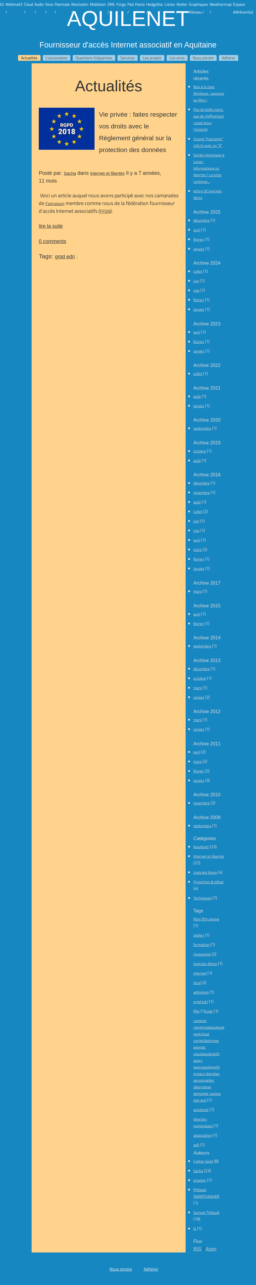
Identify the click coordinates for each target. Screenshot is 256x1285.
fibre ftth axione (206, 919)
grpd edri (65, 256)
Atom (211, 1248)
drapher (199, 1180)
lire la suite (51, 226)
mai (196, 290)
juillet (197, 271)
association (202, 1135)
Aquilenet (128, 17)
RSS (197, 1248)
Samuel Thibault (206, 1212)
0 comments (52, 241)
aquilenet (201, 1109)
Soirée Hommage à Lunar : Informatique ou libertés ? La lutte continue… (208, 168)
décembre (201, 220)
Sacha (70, 173)
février (198, 239)
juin (196, 281)
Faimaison (54, 203)
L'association (57, 58)
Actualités (29, 58)
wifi (196, 1145)
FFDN (105, 211)
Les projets (152, 58)
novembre (201, 492)
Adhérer (228, 58)
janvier (198, 249)
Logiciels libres (205, 872)
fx (194, 1228)
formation (201, 944)
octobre (199, 451)
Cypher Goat (203, 1161)
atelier (198, 935)
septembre (202, 428)
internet (200, 973)
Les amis (177, 58)
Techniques (202, 898)
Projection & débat (208, 882)
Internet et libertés (107, 173)
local (197, 982)
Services (127, 58)
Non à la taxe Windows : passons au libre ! (208, 93)
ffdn (196, 1011)
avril (196, 230)
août (197, 396)
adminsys (201, 992)
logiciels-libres (205, 963)
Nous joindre (203, 58)
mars (197, 549)
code (209, 1011)
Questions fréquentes (94, 58)
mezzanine (202, 954)
